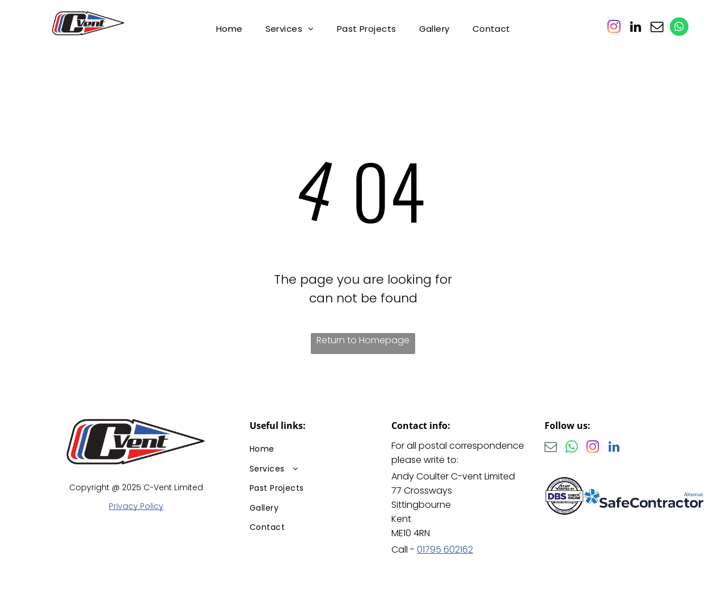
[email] (656, 28)
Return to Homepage (363, 340)
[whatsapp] (572, 448)
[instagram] (613, 28)
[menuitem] (229, 28)
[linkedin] (635, 28)
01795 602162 (445, 549)
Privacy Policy (136, 506)
